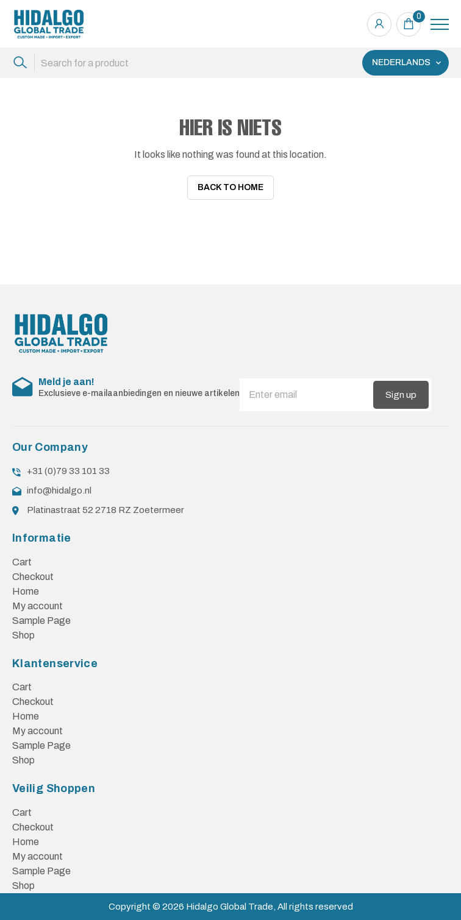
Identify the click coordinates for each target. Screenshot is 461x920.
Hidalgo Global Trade (229, 902)
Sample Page (41, 616)
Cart (22, 558)
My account (37, 601)
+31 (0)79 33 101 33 (68, 467)
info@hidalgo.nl (59, 486)
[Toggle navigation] (440, 24)
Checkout (33, 572)
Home (25, 587)
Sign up (400, 390)
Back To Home (230, 188)
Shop (23, 631)
